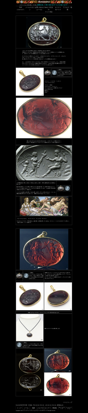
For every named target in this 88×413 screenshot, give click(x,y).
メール (26, 408)
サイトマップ (62, 408)
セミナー (48, 408)
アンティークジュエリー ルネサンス (35, 410)
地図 (33, 408)
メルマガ (40, 408)
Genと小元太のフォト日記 (48, 10)
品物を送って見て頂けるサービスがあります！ (52, 5)
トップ (19, 408)
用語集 (54, 408)
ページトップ (67, 402)
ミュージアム (69, 408)
